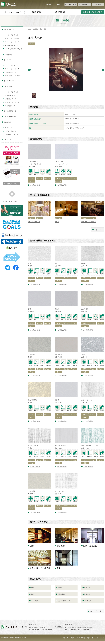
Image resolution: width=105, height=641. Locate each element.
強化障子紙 (7, 122)
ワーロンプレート (9, 60)
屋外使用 (87, 594)
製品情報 (36, 12)
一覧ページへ (98, 230)
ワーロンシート (9, 86)
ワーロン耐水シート (10, 116)
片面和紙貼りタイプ (11, 45)
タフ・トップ (9, 127)
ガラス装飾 (87, 601)
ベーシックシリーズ (11, 35)
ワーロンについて (12, 12)
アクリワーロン (9, 29)
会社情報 (98, 4)
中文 (59, 4)
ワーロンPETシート (10, 111)
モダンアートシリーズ (12, 38)
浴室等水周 (61, 594)
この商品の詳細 (35, 185)
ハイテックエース (10, 131)
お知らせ (84, 4)
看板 (32, 594)
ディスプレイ (88, 587)
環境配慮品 (8, 55)
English (49, 4)
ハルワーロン (8, 140)
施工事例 (60, 12)
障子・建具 (34, 601)
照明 (32, 587)
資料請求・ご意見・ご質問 (92, 12)
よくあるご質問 (70, 4)
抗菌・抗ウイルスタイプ (13, 76)
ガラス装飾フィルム (64, 601)
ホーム (29, 29)
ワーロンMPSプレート (11, 81)
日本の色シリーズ (10, 95)
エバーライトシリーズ (12, 42)
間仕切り (60, 587)
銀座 (45, 29)
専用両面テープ (10, 106)
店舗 (41, 29)
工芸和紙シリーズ (10, 72)
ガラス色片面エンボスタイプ (13, 50)
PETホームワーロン (11, 134)
